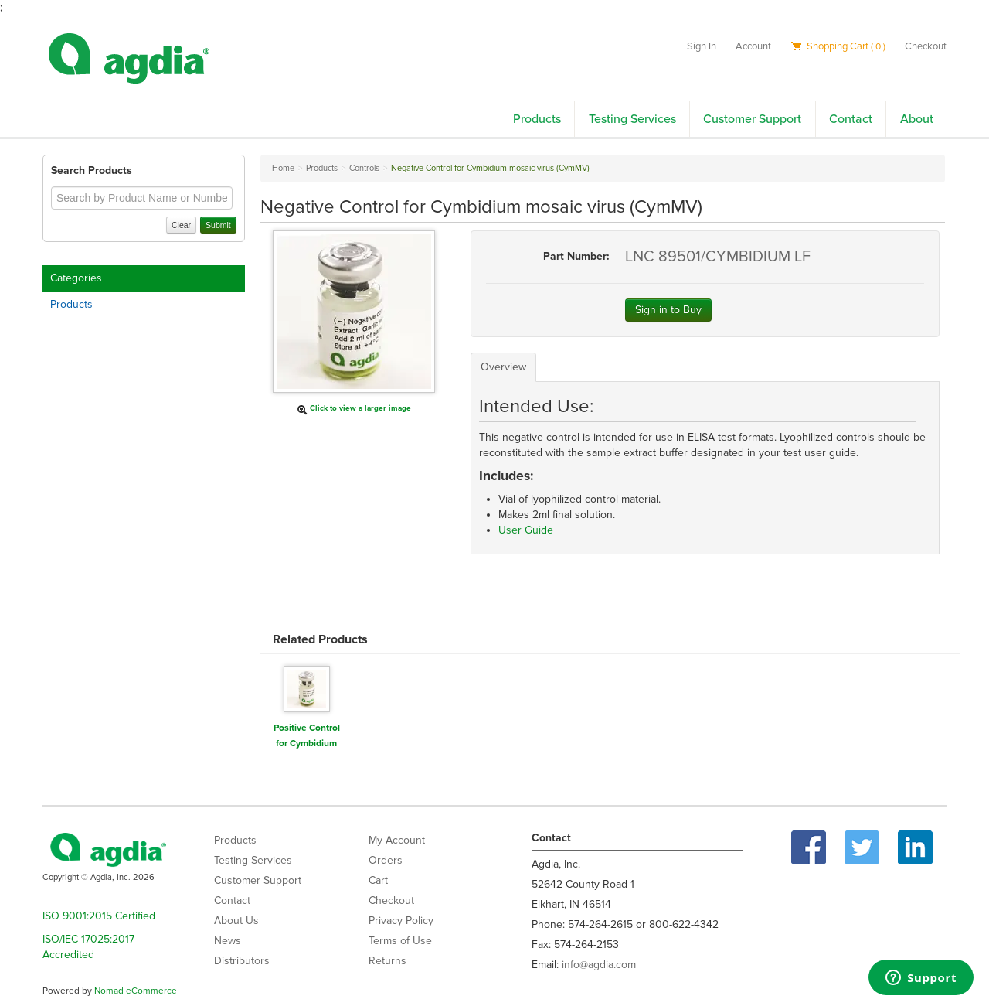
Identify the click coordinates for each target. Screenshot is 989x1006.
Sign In (701, 46)
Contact (850, 119)
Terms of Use (400, 940)
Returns (387, 960)
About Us (236, 920)
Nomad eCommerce (135, 990)
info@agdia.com (599, 964)
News (227, 940)
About (916, 119)
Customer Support (752, 119)
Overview (503, 366)
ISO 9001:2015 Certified (98, 915)
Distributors (242, 960)
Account (753, 46)
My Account (397, 840)
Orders (386, 860)
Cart (378, 880)
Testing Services (632, 119)
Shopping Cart (837, 46)
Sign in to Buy (668, 309)
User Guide (525, 530)
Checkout (926, 46)
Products (537, 119)
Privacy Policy (401, 920)
